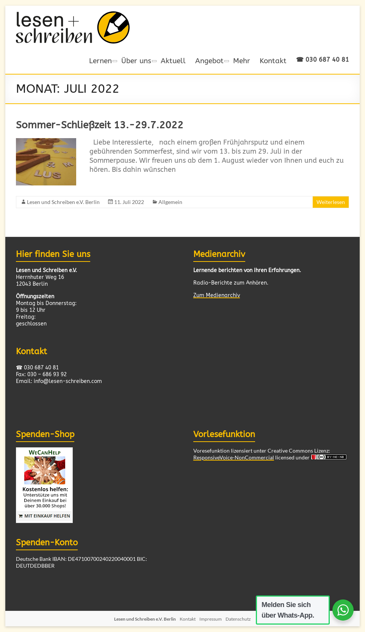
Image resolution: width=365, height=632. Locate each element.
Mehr (241, 60)
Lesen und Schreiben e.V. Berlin (63, 202)
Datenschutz (238, 619)
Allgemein (170, 202)
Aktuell (173, 60)
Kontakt (273, 60)
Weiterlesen (330, 202)
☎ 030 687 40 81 (322, 59)
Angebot (209, 60)
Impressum (210, 619)
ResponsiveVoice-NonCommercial (233, 457)
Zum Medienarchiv (216, 295)
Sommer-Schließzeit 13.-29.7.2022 (99, 125)
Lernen (100, 60)
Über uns (136, 60)
